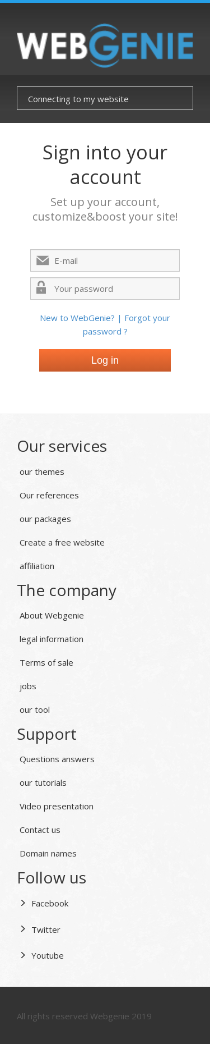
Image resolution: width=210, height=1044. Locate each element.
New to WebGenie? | (82, 317)
